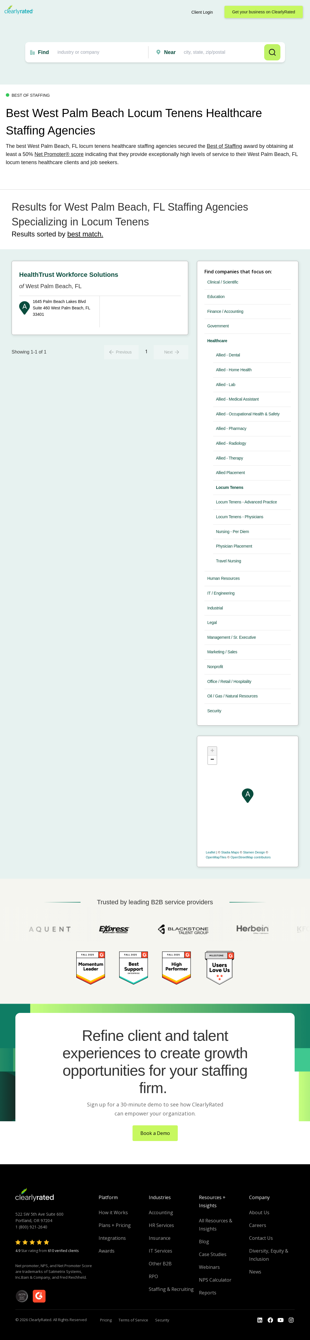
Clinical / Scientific (222, 282)
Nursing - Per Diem (232, 531)
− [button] (212, 760)
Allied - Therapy (229, 458)
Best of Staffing (224, 146)
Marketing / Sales (222, 652)
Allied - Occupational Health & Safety (248, 414)
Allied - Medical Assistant (237, 399)
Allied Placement (230, 472)
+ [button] (212, 751)
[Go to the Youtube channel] (280, 1320)
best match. (85, 234)
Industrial (215, 608)
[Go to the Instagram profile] (291, 1320)
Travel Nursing (228, 561)
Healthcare (217, 340)
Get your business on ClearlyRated (263, 12)
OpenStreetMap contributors (251, 857)
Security (214, 710)
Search (272, 52)
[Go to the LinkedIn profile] (259, 1320)
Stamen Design (254, 852)
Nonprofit (215, 666)
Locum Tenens (229, 487)
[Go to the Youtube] (270, 1320)
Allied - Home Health (234, 369)
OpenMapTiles (216, 857)
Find (43, 52)
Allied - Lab (225, 384)
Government (218, 326)
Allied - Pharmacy (231, 428)
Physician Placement (234, 546)
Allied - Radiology (231, 443)
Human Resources (223, 578)
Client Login (202, 12)
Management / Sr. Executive (231, 637)
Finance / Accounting (225, 311)
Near (170, 52)
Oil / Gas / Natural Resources (232, 696)
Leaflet (210, 852)
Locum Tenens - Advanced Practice (246, 502)
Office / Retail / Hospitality (229, 681)
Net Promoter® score (59, 154)
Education (216, 296)
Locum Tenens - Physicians (239, 516)
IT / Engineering (221, 593)
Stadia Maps (230, 852)
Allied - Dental (228, 355)
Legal (212, 622)
